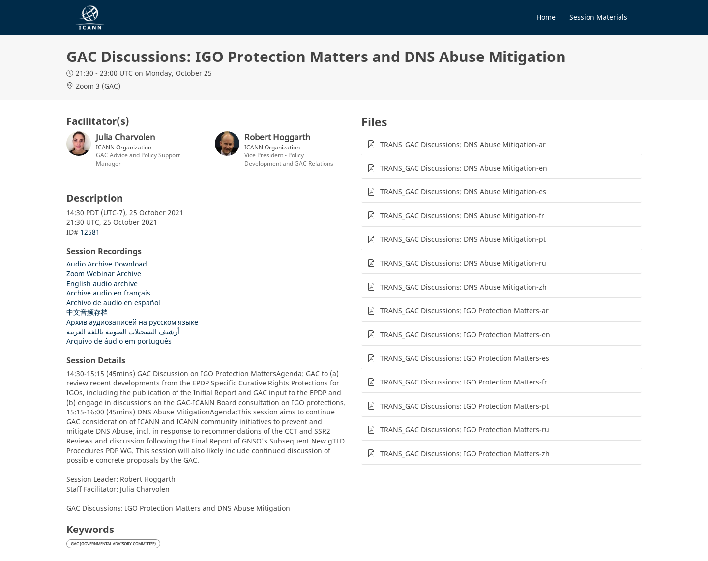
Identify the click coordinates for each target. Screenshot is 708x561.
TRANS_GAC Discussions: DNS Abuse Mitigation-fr (462, 215)
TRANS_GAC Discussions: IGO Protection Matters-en (465, 334)
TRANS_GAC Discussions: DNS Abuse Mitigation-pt (463, 239)
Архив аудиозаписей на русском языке (132, 321)
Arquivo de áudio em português (119, 341)
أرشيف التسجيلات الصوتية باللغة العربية (122, 331)
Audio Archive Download (106, 263)
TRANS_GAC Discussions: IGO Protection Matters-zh (465, 453)
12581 (90, 231)
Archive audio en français (108, 292)
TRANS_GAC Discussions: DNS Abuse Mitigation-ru (463, 262)
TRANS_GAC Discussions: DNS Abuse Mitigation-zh (463, 287)
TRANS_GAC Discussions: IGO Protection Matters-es (464, 358)
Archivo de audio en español (113, 302)
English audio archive (102, 283)
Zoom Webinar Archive (103, 273)
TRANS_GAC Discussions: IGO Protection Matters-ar (464, 310)
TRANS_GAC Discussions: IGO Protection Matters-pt (464, 406)
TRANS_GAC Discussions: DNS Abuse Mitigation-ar (463, 144)
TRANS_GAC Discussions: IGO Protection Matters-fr (463, 381)
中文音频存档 (87, 312)
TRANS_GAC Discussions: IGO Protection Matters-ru (464, 429)
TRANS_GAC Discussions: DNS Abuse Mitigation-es (463, 191)
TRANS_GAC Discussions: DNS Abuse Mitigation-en (463, 168)
